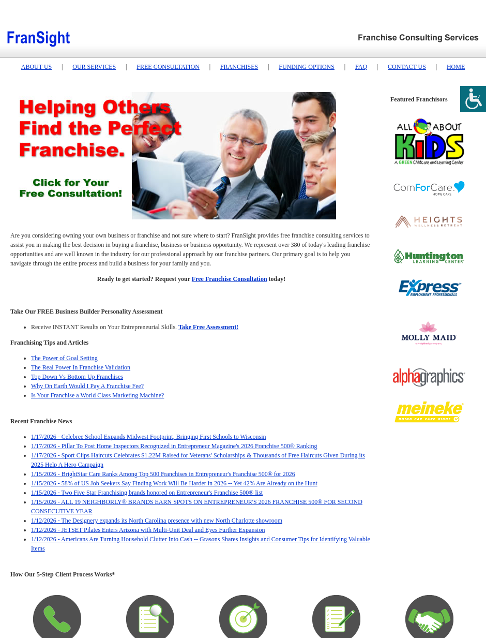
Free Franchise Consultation (229, 279)
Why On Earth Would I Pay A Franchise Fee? (87, 386)
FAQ (361, 66)
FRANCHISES (239, 66)
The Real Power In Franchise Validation (80, 367)
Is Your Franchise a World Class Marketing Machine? (97, 395)
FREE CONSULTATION (168, 66)
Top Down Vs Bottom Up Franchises (77, 376)
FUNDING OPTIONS (307, 66)
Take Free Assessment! (208, 327)
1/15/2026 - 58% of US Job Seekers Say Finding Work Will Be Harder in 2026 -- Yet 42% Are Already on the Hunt (174, 483)
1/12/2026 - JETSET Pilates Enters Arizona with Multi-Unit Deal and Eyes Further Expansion (148, 529)
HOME (456, 66)
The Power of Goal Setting (64, 358)
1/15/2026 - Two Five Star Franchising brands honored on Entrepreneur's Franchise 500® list (147, 492)
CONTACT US (407, 66)
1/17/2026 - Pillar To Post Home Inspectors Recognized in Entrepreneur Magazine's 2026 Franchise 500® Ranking (174, 446)
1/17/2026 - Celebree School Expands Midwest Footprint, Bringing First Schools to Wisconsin (148, 436)
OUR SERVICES (94, 66)
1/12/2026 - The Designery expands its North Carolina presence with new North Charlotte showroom (156, 520)
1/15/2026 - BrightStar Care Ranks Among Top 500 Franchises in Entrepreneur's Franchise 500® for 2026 (163, 474)
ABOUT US (36, 66)
